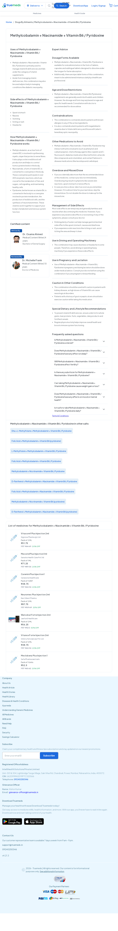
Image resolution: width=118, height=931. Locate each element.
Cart (116, 5)
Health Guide (79, 13)
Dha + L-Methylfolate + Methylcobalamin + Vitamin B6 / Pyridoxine (42, 431)
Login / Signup (98, 5)
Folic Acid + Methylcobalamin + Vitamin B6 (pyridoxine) (36, 441)
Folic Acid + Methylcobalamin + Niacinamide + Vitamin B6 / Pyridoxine (43, 491)
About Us (6, 683)
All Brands (6, 719)
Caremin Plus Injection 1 (33, 574)
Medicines (37, 13)
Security (6, 732)
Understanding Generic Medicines (17, 710)
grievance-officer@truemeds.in (23, 792)
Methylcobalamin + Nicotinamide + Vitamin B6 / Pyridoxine (38, 471)
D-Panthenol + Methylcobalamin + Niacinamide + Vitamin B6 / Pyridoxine (44, 481)
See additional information (52, 871)
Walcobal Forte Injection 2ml (36, 615)
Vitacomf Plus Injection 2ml (35, 533)
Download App (80, 5)
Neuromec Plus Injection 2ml (35, 594)
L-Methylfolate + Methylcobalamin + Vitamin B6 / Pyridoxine (39, 451)
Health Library (8, 696)
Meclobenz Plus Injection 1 (34, 655)
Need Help (7, 723)
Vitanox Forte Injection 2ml (35, 635)
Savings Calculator (10, 737)
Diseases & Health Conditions (15, 701)
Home (9, 22)
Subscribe (49, 755)
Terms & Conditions (60, 416)
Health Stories (8, 692)
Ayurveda (6, 705)
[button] (80, 341)
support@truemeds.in (12, 845)
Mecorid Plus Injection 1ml (34, 554)
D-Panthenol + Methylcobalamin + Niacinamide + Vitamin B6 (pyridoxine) (44, 511)
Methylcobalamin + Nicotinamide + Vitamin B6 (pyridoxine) (38, 501)
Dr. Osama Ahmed (33, 234)
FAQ (4, 728)
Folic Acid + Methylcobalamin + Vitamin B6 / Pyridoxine (36, 461)
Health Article (8, 687)
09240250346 (21, 779)
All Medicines (8, 714)
